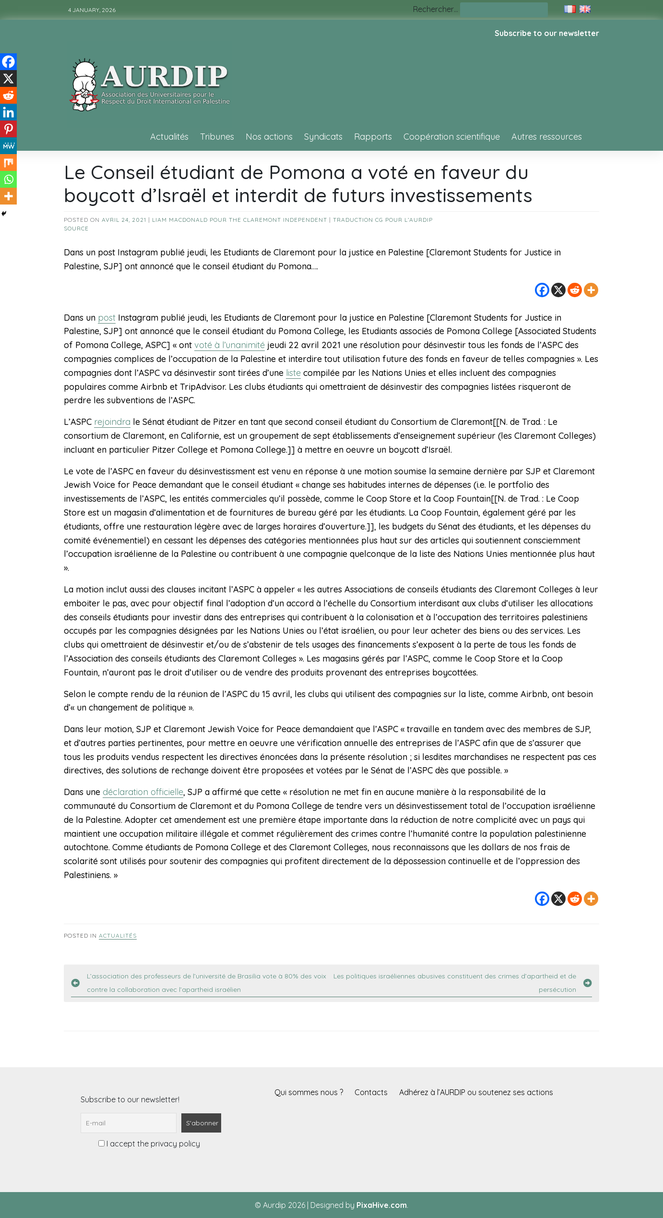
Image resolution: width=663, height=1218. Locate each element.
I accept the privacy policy (149, 1143)
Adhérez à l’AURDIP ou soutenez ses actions (476, 1092)
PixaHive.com (381, 1205)
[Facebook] (542, 290)
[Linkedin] (8, 112)
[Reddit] (575, 290)
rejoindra (112, 421)
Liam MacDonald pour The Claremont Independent (239, 219)
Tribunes (217, 136)
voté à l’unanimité (229, 344)
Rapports (373, 136)
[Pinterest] (8, 129)
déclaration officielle (143, 791)
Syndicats (323, 136)
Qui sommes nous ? (308, 1092)
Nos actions (269, 136)
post (107, 317)
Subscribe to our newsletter (547, 33)
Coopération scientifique (451, 136)
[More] (591, 290)
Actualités (169, 136)
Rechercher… (435, 9)
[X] (558, 290)
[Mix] (8, 162)
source (76, 228)
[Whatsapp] (8, 179)
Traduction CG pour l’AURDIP (383, 219)
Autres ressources (546, 136)
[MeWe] (8, 145)
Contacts (371, 1092)
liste (293, 372)
